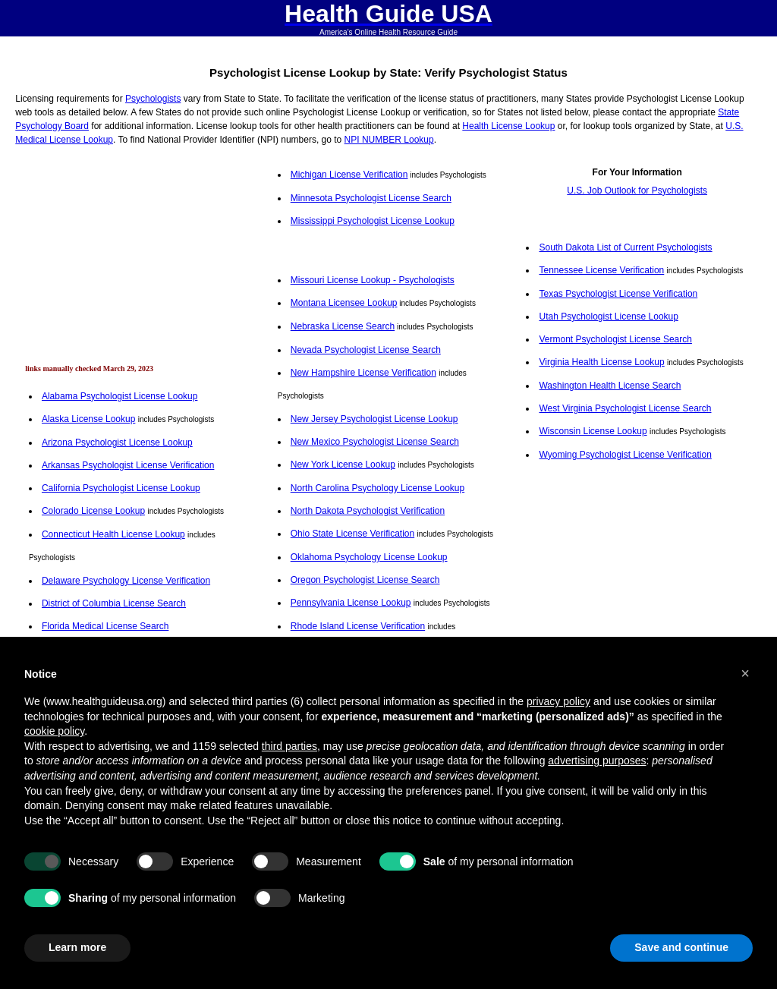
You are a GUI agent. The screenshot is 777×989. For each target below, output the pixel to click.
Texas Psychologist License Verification (618, 293)
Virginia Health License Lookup (601, 362)
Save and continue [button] (681, 947)
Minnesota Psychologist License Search (371, 198)
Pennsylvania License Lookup (351, 602)
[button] (745, 673)
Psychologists (153, 98)
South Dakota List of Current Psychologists (625, 247)
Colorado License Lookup (93, 511)
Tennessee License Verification (601, 270)
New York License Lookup (343, 464)
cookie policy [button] (54, 731)
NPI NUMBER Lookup (389, 139)
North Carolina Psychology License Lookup (377, 488)
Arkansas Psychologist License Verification (128, 465)
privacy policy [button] (558, 701)
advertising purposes (597, 760)
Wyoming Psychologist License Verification (625, 454)
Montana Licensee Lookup (344, 303)
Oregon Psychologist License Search (365, 580)
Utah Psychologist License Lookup (608, 316)
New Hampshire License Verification (363, 372)
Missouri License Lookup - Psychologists (373, 280)
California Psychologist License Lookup (121, 488)
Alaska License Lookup (88, 419)
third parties (289, 746)
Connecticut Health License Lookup (113, 534)
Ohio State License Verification (352, 533)
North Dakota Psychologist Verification (368, 511)
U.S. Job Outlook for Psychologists (637, 190)
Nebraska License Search (343, 326)
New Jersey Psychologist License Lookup (374, 419)
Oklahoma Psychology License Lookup (369, 557)
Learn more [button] (77, 947)
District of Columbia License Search (114, 603)
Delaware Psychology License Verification (126, 580)
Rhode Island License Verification (358, 626)
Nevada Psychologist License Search (366, 350)
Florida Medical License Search (105, 626)
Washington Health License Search (610, 385)
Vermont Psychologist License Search (615, 339)
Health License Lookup (508, 126)
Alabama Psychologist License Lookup (119, 396)
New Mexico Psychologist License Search (375, 441)
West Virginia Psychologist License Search (625, 408)
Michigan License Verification (349, 174)
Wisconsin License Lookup (592, 431)
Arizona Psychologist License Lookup (117, 442)
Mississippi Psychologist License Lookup (373, 221)
